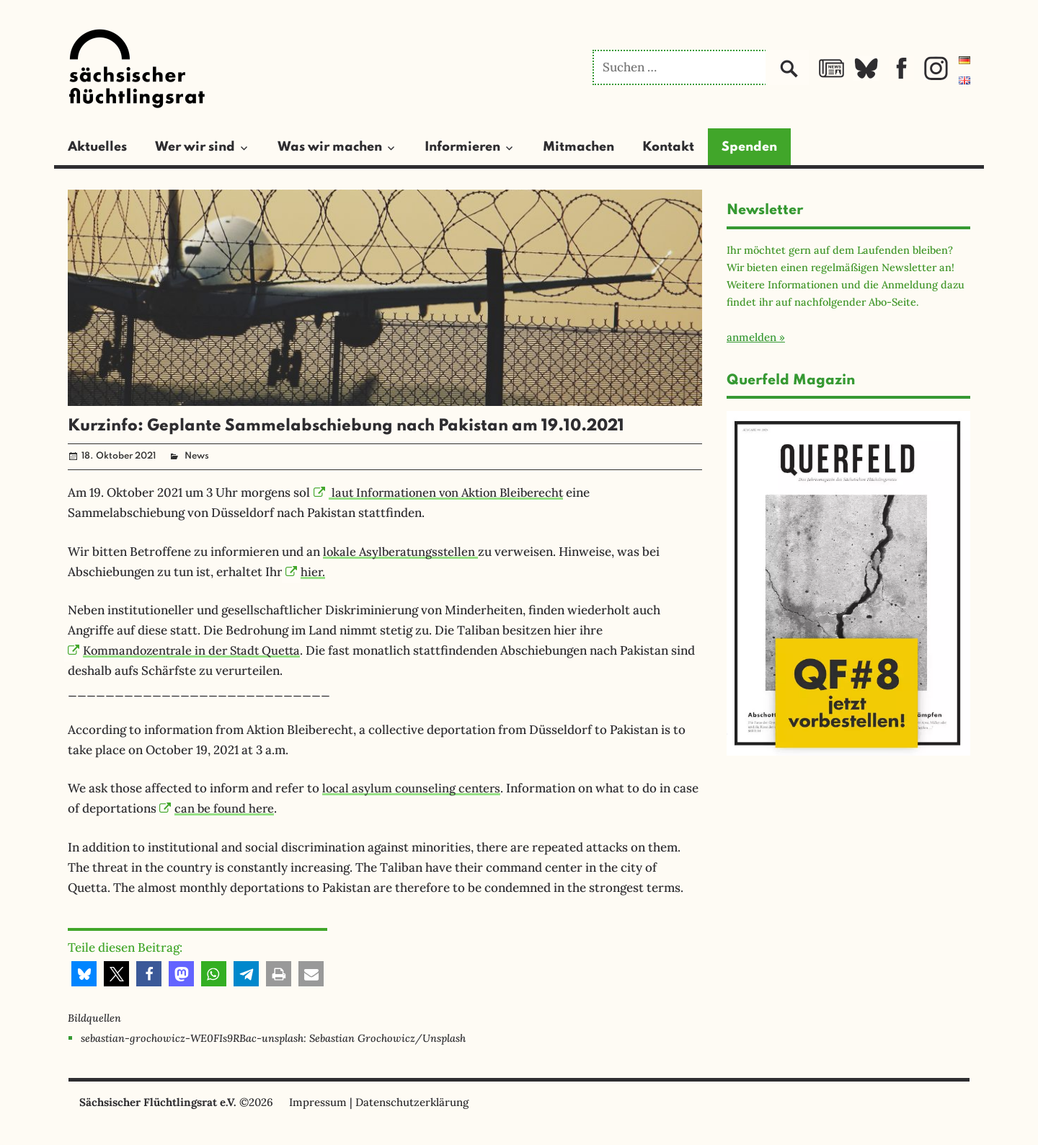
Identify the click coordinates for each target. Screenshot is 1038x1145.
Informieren (462, 147)
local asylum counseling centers (412, 788)
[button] (84, 973)
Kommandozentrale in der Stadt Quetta (188, 650)
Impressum (318, 1102)
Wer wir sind (195, 147)
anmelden (751, 337)
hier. (306, 572)
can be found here (218, 808)
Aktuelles (97, 147)
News (197, 456)
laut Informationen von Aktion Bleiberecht (444, 492)
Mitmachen (578, 147)
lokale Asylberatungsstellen (402, 552)
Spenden (749, 147)
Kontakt (668, 147)
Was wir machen (330, 147)
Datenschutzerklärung (412, 1102)
